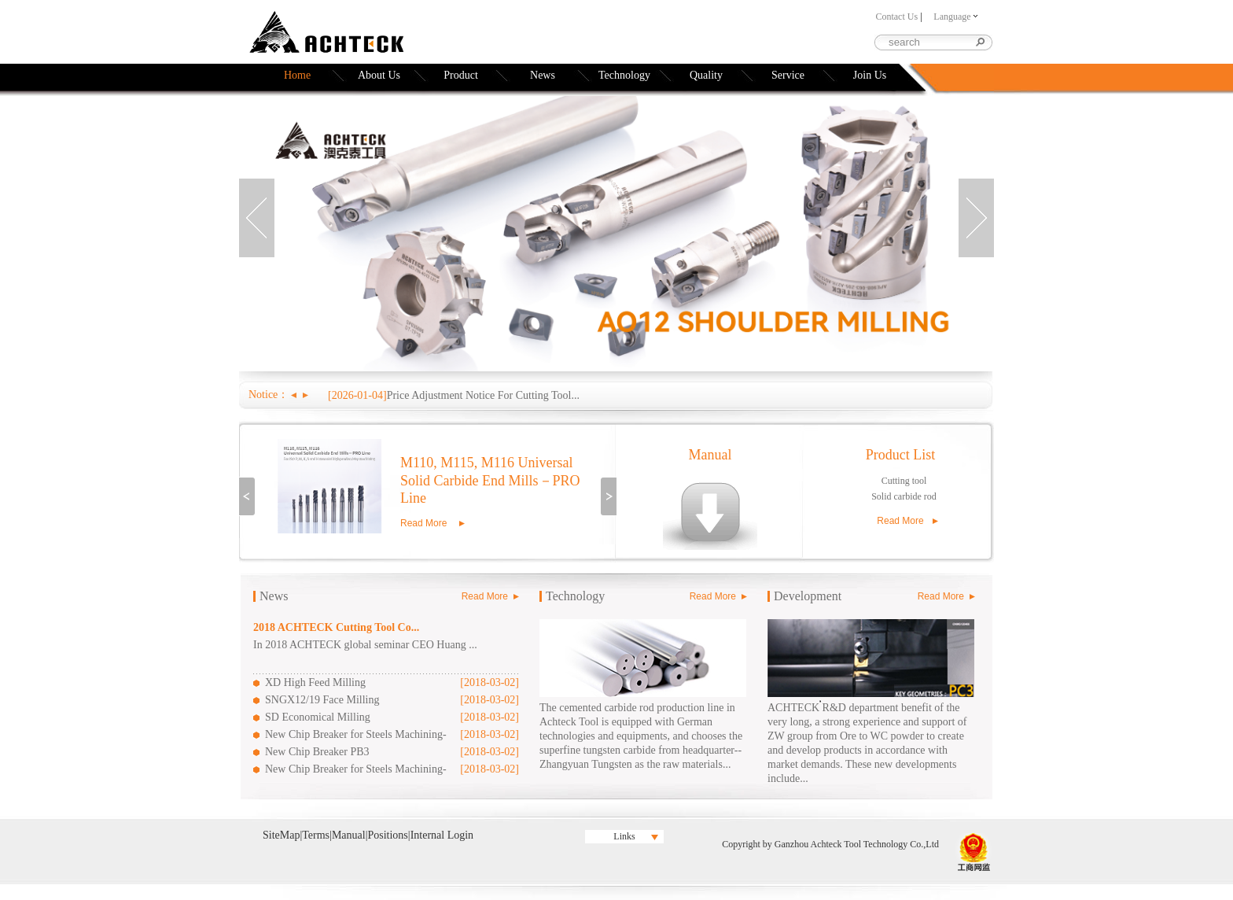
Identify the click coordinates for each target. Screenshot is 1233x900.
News (542, 75)
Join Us (869, 75)
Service (787, 75)
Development (807, 596)
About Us (379, 75)
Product (461, 75)
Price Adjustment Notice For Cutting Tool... (483, 395)
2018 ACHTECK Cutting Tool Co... (336, 627)
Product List (901, 455)
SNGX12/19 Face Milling (322, 700)
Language (955, 16)
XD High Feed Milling (315, 682)
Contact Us (896, 16)
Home (297, 75)
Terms (315, 835)
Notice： (268, 394)
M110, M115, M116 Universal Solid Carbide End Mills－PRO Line (490, 480)
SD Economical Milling (317, 717)
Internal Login (441, 835)
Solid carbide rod (904, 496)
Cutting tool (904, 480)
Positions (387, 835)
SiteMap (281, 835)
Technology (624, 75)
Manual (710, 455)
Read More (423, 523)
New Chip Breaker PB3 (317, 752)
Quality (706, 75)
